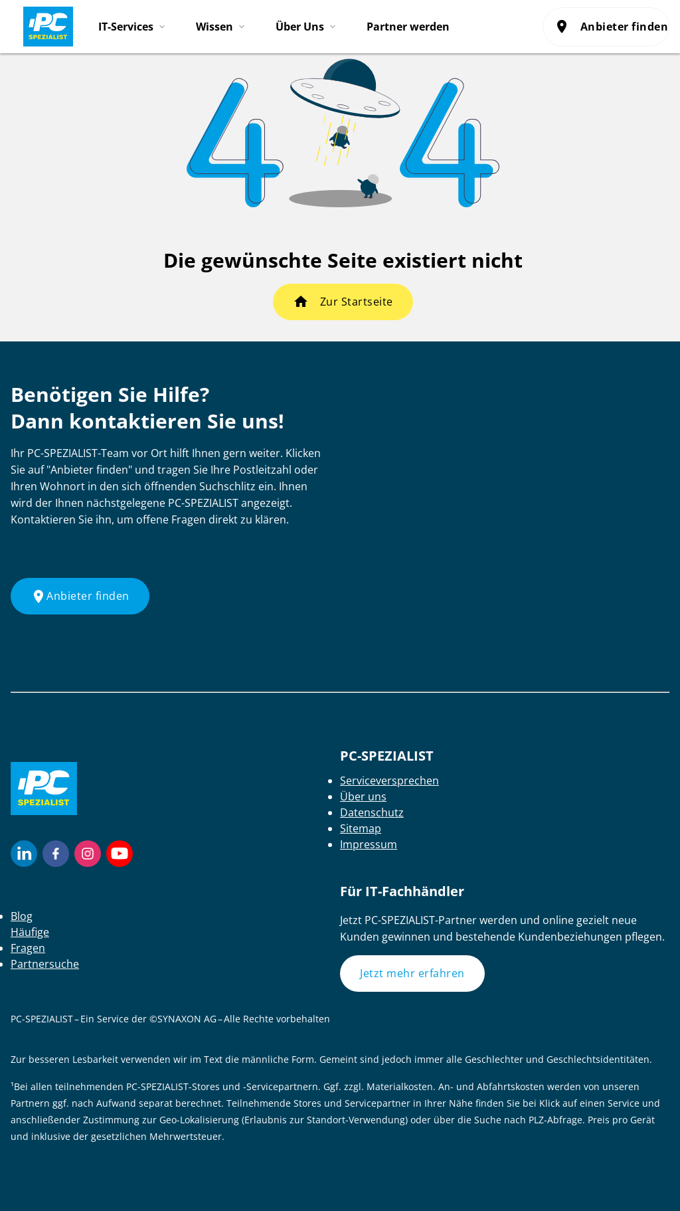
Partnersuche (45, 964)
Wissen (214, 26)
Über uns (363, 796)
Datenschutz (372, 812)
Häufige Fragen (30, 940)
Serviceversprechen (389, 780)
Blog (22, 916)
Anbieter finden (611, 27)
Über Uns (300, 26)
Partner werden (408, 26)
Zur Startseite (356, 301)
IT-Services (125, 26)
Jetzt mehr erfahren (412, 973)
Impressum (368, 844)
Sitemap (360, 828)
